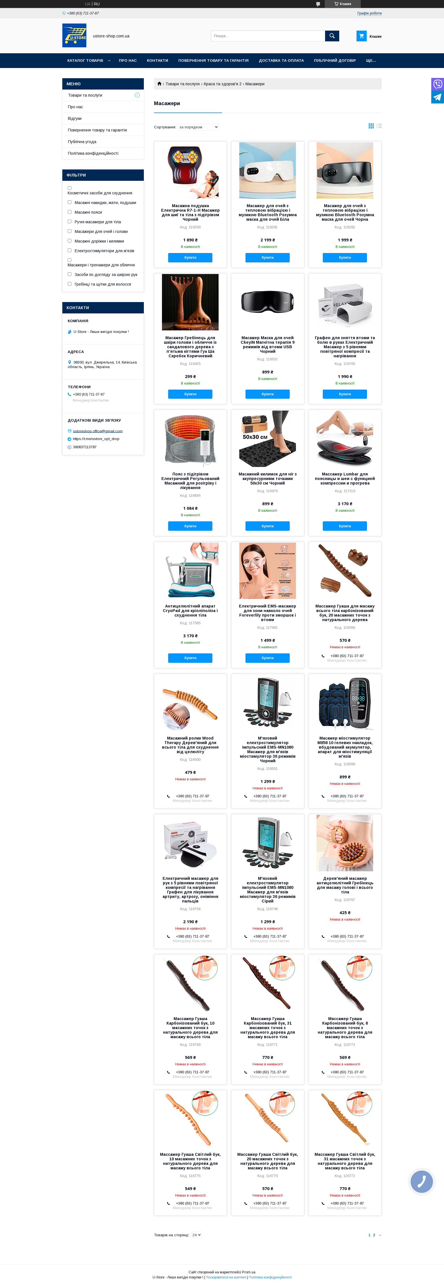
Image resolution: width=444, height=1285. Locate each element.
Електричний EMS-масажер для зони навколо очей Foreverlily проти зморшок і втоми (267, 613)
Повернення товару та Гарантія (213, 60)
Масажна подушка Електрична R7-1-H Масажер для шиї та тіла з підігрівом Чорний (190, 212)
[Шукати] (332, 36)
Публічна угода (82, 141)
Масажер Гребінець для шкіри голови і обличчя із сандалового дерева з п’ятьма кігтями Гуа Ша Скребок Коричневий (190, 346)
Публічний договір (335, 60)
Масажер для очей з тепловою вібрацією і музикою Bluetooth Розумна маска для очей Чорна (345, 212)
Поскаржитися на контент (226, 1277)
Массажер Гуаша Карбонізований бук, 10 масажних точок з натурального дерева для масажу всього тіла (190, 1027)
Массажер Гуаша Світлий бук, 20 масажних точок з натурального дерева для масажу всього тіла (267, 1161)
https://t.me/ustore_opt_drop (96, 439)
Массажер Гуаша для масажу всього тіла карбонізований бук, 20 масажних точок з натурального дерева (345, 613)
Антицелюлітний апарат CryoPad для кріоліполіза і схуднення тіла (190, 610)
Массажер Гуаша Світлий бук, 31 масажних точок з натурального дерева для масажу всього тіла (345, 1161)
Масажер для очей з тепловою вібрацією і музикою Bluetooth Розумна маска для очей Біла (268, 212)
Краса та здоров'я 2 (223, 84)
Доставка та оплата (281, 60)
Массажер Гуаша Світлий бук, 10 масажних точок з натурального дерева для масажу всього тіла (190, 1161)
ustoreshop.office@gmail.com (98, 431)
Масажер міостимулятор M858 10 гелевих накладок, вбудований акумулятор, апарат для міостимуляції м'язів (345, 747)
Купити (190, 258)
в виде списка (379, 127)
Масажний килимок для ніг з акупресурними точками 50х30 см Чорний (268, 478)
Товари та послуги (182, 84)
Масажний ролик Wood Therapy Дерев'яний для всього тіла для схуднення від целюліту (190, 745)
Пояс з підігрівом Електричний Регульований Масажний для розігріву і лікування (190, 481)
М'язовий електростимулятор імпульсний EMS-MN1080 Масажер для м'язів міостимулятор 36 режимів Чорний (268, 749)
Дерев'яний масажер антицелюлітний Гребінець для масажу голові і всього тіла (345, 885)
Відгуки (75, 118)
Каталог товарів (85, 60)
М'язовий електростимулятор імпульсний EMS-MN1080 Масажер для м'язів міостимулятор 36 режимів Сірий (268, 889)
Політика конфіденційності (93, 153)
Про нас (128, 60)
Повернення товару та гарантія (97, 130)
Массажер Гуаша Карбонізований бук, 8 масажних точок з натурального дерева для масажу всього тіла (345, 1027)
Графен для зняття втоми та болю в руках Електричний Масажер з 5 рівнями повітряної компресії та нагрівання (345, 346)
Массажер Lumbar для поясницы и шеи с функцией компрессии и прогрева (345, 478)
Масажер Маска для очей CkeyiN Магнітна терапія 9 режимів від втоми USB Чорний (267, 344)
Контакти (157, 60)
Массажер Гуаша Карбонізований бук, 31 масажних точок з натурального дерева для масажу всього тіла (267, 1027)
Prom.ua (248, 1272)
